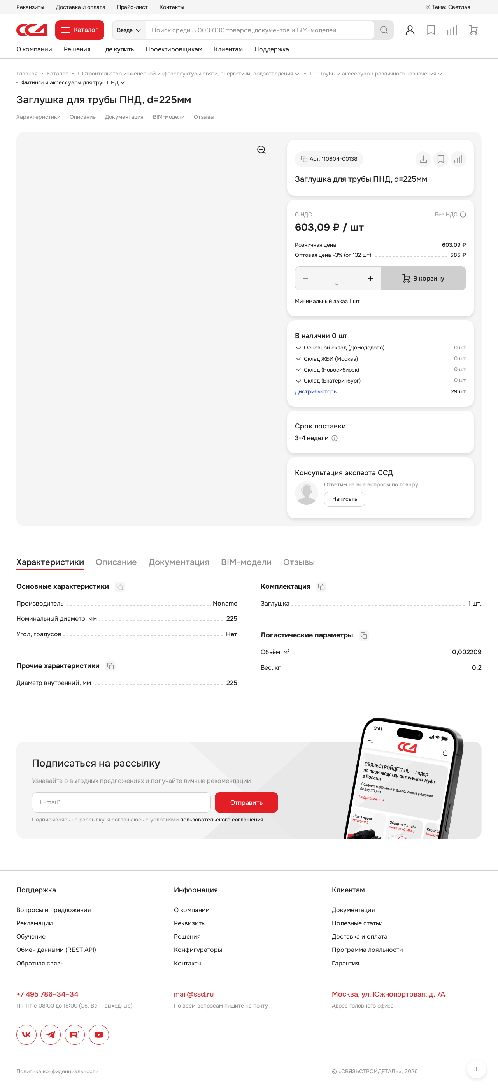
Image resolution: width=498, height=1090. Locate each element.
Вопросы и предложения (53, 910)
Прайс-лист (132, 7)
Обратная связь (39, 963)
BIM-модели (168, 116)
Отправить (246, 803)
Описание (83, 116)
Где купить (118, 49)
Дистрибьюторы (316, 391)
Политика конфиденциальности (57, 1071)
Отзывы (204, 116)
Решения (77, 49)
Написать (344, 498)
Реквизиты (30, 7)
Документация (124, 116)
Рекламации (34, 923)
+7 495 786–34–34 (47, 994)
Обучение (31, 936)
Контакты (172, 7)
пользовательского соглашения (221, 819)
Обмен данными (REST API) (56, 950)
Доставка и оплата (80, 7)
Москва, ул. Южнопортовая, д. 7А (388, 994)
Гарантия (345, 963)
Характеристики (38, 116)
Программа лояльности (367, 950)
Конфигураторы (198, 950)
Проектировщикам (174, 49)
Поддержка (271, 49)
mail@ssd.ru (194, 994)
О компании (34, 49)
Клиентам (228, 49)
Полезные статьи (357, 923)
